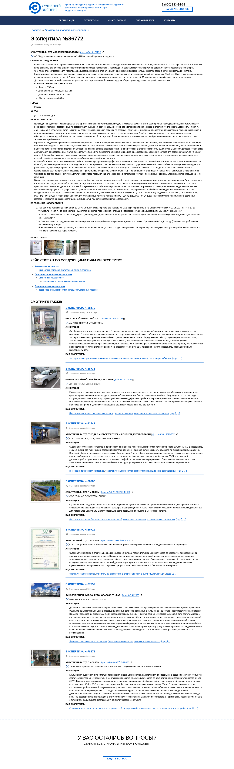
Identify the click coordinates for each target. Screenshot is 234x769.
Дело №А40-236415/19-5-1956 (115, 540)
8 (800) (173, 4)
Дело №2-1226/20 (123, 379)
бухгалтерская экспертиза (120, 641)
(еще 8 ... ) (182, 470)
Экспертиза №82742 (80, 423)
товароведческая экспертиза (161, 519)
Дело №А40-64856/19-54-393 (115, 662)
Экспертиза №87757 (80, 584)
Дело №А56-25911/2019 (163, 434)
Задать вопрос (117, 758)
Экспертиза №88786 (80, 481)
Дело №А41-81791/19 (90, 52)
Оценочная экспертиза (80, 708)
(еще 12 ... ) (171, 573)
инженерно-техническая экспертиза (115, 358)
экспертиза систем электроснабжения (152, 358)
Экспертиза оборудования (51, 277)
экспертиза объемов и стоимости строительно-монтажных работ (154, 708)
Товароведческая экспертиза (50, 286)
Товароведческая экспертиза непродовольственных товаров (68, 289)
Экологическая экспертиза (82, 573)
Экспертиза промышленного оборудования (64, 281)
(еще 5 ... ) (166, 641)
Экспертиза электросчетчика (83, 358)
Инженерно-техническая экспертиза (53, 274)
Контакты (169, 20)
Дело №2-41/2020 (130, 595)
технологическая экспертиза (119, 470)
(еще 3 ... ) (175, 413)
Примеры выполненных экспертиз (67, 30)
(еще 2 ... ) (177, 358)
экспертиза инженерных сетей (107, 708)
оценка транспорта (124, 413)
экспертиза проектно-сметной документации (143, 573)
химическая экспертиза (134, 519)
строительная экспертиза (108, 573)
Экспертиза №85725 (80, 529)
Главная (35, 30)
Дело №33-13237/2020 (112, 318)
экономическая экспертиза (147, 641)
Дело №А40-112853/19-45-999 (115, 492)
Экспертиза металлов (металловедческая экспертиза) (65, 270)
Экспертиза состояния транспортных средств (91, 413)
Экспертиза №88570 (80, 308)
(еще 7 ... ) (181, 519)
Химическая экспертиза (47, 266)
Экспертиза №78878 (80, 651)
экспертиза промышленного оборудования (155, 470)
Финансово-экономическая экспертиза (88, 641)
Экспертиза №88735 (80, 368)
